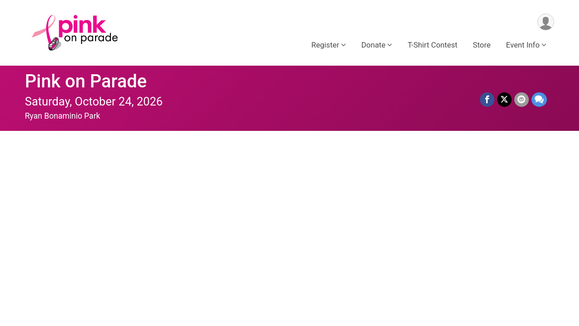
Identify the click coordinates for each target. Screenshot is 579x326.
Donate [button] (373, 44)
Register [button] (325, 44)
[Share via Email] (521, 99)
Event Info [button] (523, 44)
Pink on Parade (86, 81)
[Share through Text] (539, 99)
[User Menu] (545, 22)
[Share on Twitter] (504, 99)
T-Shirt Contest (432, 44)
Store (481, 44)
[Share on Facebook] (487, 99)
